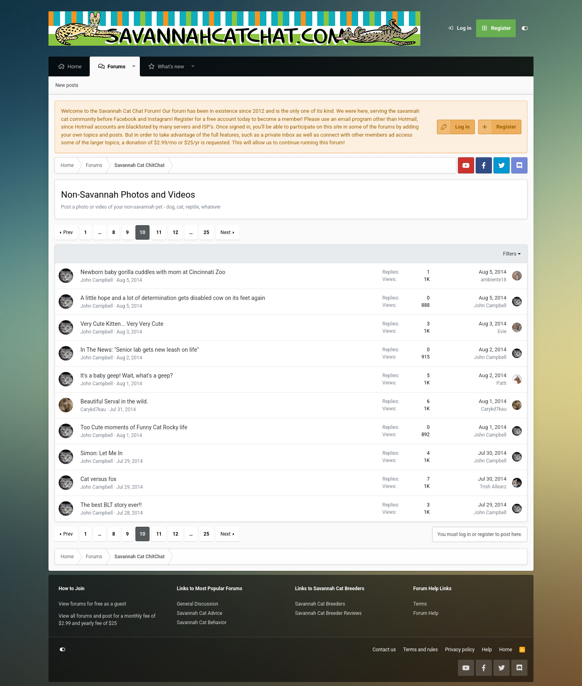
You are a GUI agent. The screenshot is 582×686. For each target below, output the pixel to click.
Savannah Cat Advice (199, 613)
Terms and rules (420, 649)
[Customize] (525, 28)
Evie (502, 332)
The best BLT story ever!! (111, 505)
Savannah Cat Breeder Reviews (328, 613)
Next (226, 233)
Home (77, 67)
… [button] (99, 233)
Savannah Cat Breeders (320, 604)
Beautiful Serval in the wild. (114, 402)
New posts (66, 86)
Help (487, 649)
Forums (118, 67)
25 (206, 233)
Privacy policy (459, 649)
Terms (420, 604)
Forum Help (426, 613)
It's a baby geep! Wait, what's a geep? (126, 376)
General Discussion (197, 604)
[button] (136, 67)
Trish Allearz (493, 487)
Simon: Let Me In (101, 453)
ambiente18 (493, 280)
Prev (68, 233)
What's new (173, 67)
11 (159, 233)
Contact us (384, 649)
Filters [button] (510, 254)
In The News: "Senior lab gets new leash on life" (139, 350)
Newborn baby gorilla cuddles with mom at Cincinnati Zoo (152, 272)
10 (143, 233)
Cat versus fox (98, 479)
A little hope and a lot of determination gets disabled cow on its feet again (172, 298)
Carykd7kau (93, 410)
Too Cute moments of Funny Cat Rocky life (133, 427)
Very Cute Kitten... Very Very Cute (121, 324)
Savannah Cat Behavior (202, 622)
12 (175, 233)
